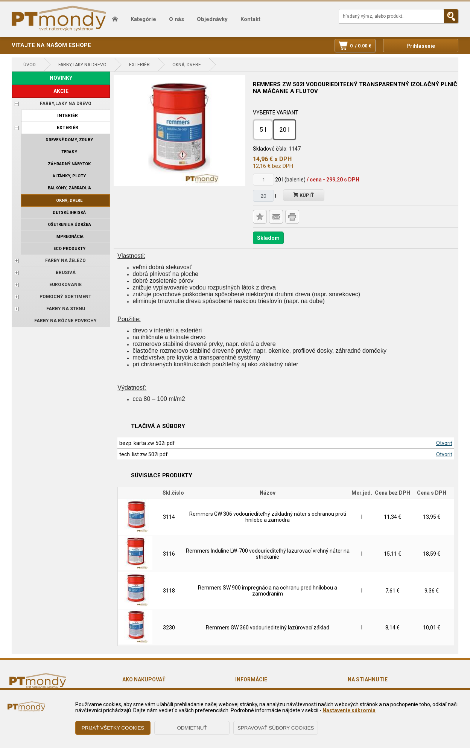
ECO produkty (69, 248)
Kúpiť (304, 195)
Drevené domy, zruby (69, 139)
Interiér (67, 115)
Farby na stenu (65, 308)
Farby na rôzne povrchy (65, 320)
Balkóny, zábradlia (69, 188)
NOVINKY (61, 78)
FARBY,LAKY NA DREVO (82, 64)
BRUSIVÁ (66, 272)
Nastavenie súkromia (349, 710)
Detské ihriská (69, 212)
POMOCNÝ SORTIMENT (65, 296)
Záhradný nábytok (69, 163)
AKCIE (60, 91)
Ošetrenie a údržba (69, 224)
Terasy (69, 151)
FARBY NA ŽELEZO (65, 260)
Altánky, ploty (69, 176)
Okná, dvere (186, 64)
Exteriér (139, 64)
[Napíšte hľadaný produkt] (391, 16)
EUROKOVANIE (65, 284)
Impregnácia (69, 236)
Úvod (29, 64)
